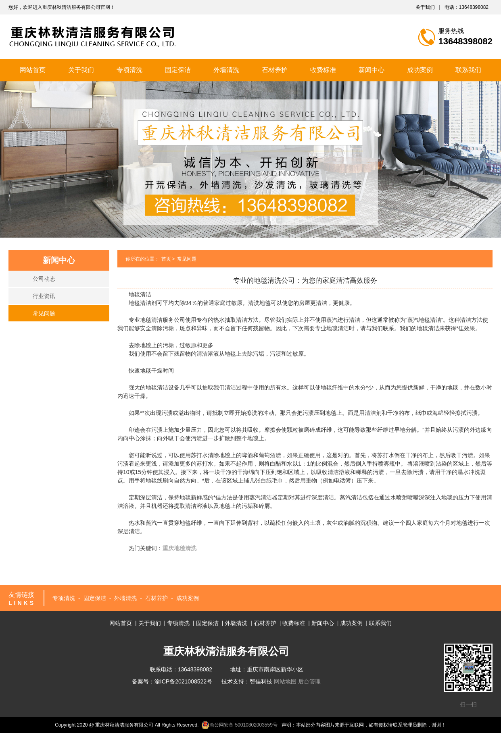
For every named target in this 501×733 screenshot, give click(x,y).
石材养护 (275, 69)
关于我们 (425, 7)
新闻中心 (371, 69)
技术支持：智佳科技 (246, 681)
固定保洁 (178, 69)
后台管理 (309, 681)
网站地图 (285, 681)
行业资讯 (44, 296)
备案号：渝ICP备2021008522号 (172, 681)
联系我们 (468, 69)
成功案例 (420, 69)
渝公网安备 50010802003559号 (239, 725)
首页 (166, 259)
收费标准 (323, 69)
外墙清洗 (226, 69)
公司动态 (44, 278)
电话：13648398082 (466, 7)
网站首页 (33, 69)
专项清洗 (129, 69)
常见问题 (44, 313)
